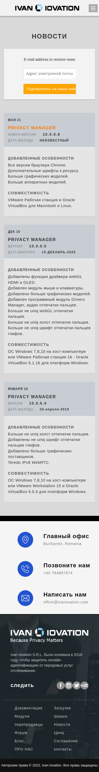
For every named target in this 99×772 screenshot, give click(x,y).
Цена (59, 733)
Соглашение (66, 741)
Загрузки (62, 708)
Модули (22, 716)
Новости (62, 724)
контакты (63, 749)
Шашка (60, 716)
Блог (19, 741)
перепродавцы (29, 724)
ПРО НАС (24, 749)
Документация (29, 708)
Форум (21, 733)
